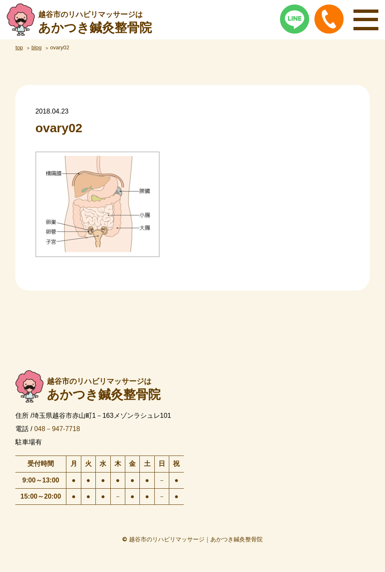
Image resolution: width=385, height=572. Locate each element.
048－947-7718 (57, 428)
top (19, 47)
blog (37, 47)
